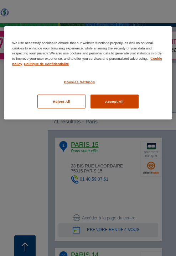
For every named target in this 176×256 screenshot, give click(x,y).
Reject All (61, 101)
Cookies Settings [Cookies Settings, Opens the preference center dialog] (79, 82)
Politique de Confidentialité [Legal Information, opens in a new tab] (46, 63)
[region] (87, 72)
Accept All (114, 101)
